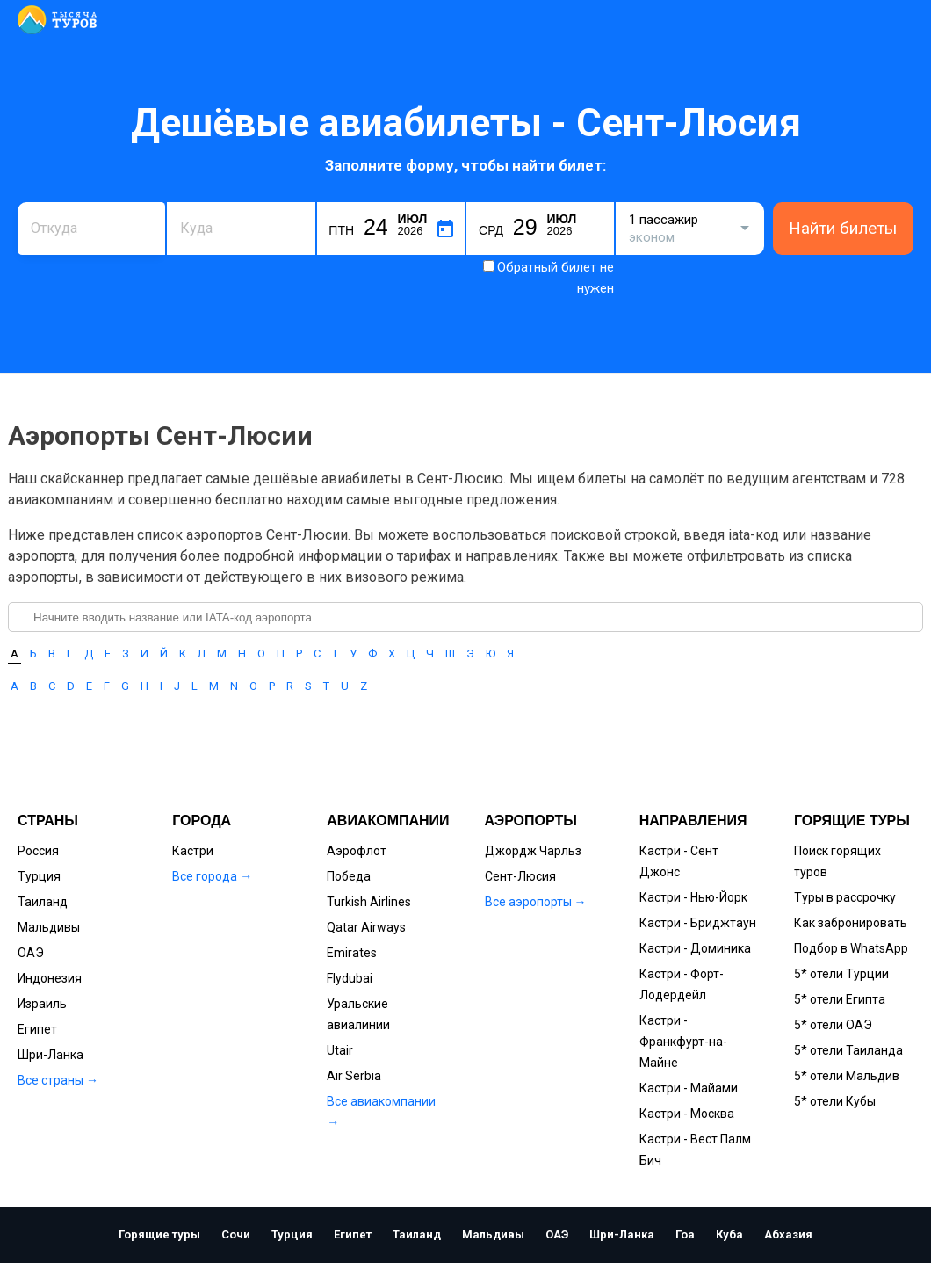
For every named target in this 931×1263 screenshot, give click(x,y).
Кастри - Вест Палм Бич (695, 1149)
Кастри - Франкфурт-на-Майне (683, 1041)
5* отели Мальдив (846, 1076)
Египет (37, 1029)
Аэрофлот (356, 851)
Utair (340, 1050)
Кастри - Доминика (695, 948)
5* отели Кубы (835, 1101)
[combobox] (91, 228)
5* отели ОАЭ (833, 1025)
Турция (39, 876)
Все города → (212, 876)
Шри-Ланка (50, 1055)
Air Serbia (354, 1076)
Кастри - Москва (686, 1114)
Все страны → (58, 1080)
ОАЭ (31, 953)
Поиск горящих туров (837, 861)
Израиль (42, 1004)
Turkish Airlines (369, 902)
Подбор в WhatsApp (851, 948)
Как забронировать (850, 923)
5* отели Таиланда (848, 1050)
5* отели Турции (841, 974)
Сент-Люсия (520, 876)
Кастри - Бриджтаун (697, 923)
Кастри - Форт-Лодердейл (681, 984)
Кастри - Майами (688, 1088)
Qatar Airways (366, 927)
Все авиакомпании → (381, 1111)
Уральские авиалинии (358, 1014)
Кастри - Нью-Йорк (693, 897)
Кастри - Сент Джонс (678, 861)
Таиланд (43, 902)
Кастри (192, 851)
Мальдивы (49, 927)
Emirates (352, 953)
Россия (38, 851)
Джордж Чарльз (533, 851)
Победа (349, 876)
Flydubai (349, 978)
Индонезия (50, 978)
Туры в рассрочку (845, 897)
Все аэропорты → (536, 902)
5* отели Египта (839, 999)
